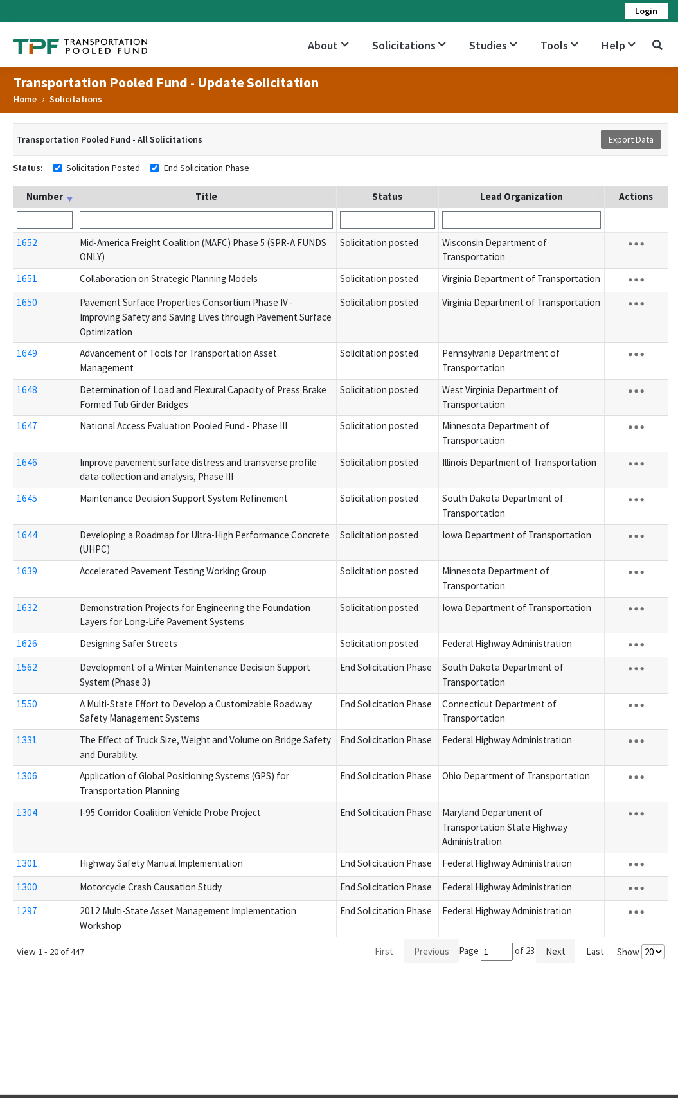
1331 (27, 740)
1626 (27, 643)
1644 (27, 535)
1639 (27, 571)
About (328, 45)
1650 (27, 302)
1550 (27, 704)
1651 (27, 278)
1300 (27, 887)
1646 (27, 462)
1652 (27, 242)
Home (25, 99)
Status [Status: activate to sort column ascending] (387, 196)
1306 (27, 776)
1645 (27, 498)
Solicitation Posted (103, 167)
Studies (493, 45)
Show (641, 951)
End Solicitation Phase (206, 167)
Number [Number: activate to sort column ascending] (44, 196)
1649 (27, 353)
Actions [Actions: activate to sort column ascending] (636, 196)
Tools (559, 45)
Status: (28, 167)
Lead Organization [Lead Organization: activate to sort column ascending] (521, 196)
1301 (27, 863)
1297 (27, 911)
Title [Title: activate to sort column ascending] (206, 196)
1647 (27, 426)
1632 (27, 607)
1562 (27, 667)
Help (619, 45)
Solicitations (409, 45)
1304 (27, 812)
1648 (27, 390)
